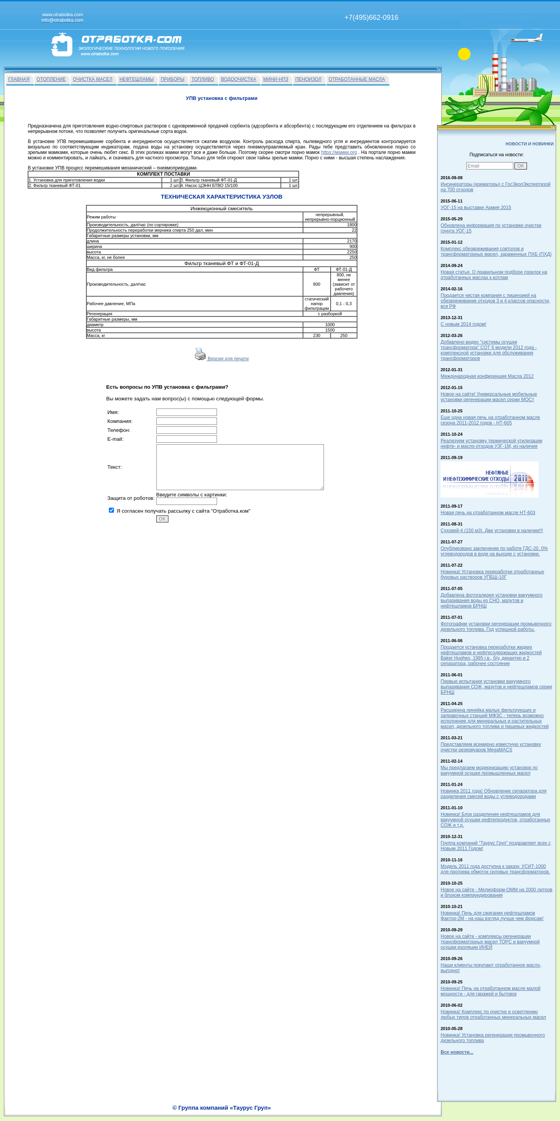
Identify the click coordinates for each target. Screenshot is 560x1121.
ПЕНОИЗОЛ (308, 79)
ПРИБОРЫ (172, 79)
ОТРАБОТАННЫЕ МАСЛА (357, 79)
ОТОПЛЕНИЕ (51, 79)
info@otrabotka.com (395, 1104)
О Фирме (300, 1112)
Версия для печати (222, 358)
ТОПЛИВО (202, 79)
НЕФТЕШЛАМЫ (136, 79)
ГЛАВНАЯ (19, 79)
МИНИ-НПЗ (275, 79)
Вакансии (276, 1112)
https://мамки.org (339, 152)
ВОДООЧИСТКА (238, 79)
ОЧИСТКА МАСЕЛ (92, 79)
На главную (250, 1112)
